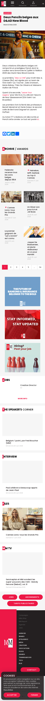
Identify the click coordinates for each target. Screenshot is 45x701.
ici (38, 119)
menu (12, 3)
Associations (24, 648)
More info (22, 398)
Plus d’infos (8, 690)
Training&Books (25, 657)
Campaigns (23, 615)
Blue (20, 663)
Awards (22, 654)
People (21, 651)
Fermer (34, 695)
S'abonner (33, 3)
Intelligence (23, 639)
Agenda (22, 625)
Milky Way (22, 618)
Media (21, 642)
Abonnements (32, 597)
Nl (43, 4)
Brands (21, 636)
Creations (23, 645)
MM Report (23, 621)
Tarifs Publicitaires (24, 603)
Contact (31, 670)
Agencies (22, 633)
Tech (21, 660)
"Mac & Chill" (20, 78)
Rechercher (22, 3)
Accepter (12, 695)
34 (40, 267)
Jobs (11, 597)
